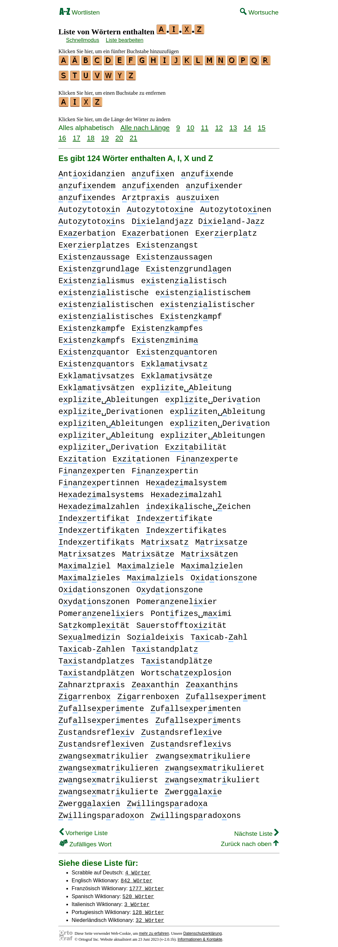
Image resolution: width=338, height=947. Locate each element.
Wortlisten (79, 12)
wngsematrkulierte (108, 789)
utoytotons (91, 218)
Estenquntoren (176, 349)
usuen (197, 194)
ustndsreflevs (191, 741)
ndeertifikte (174, 515)
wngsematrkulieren (108, 765)
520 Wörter (138, 893)
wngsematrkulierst (108, 777)
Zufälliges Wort (85, 841)
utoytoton (89, 206)
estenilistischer (207, 301)
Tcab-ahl (219, 634)
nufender (214, 183)
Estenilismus (96, 278)
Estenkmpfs (91, 337)
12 (219, 124)
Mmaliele (145, 563)
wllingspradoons (196, 812)
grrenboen (148, 694)
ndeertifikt (94, 515)
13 (233, 124)
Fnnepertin (165, 468)
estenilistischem (203, 290)
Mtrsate (221, 539)
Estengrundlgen (188, 266)
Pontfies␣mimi (191, 610)
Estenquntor (94, 349)
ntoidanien (91, 171)
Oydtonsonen (94, 598)
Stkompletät (94, 622)
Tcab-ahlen (91, 646)
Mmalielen (212, 563)
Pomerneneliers (101, 610)
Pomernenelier (176, 598)
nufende (207, 171)
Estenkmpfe (91, 325)
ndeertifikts (96, 539)
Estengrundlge (98, 266)
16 (62, 135)
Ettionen (141, 456)
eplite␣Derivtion (212, 396)
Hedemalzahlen (98, 503)
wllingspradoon (101, 812)
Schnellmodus (82, 40)
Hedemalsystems (101, 492)
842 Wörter (136, 877)
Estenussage (94, 254)
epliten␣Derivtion (220, 420)
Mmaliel (84, 563)
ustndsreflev (96, 729)
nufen (153, 171)
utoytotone (160, 206)
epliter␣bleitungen (212, 432)
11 (205, 124)
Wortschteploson (186, 670)
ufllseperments (198, 717)
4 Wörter (138, 869)
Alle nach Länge (145, 124)
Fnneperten (91, 468)
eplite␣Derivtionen (110, 408)
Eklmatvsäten (96, 385)
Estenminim (165, 337)
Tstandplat (165, 646)
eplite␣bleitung (186, 385)
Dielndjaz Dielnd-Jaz (198, 218)
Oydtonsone (169, 587)
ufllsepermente (101, 705)
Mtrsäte (148, 551)
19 (105, 135)
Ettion (82, 456)
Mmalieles (89, 575)
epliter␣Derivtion (108, 444)
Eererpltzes (94, 242)
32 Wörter (150, 917)
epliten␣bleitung (217, 408)
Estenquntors (96, 361)
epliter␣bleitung (106, 432)
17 (76, 135)
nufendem (87, 183)
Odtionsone (223, 575)
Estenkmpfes (167, 325)
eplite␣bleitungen (108, 396)
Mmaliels (155, 575)
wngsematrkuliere (203, 753)
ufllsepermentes (103, 717)
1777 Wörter (146, 885)
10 (190, 124)
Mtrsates (87, 551)
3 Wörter (137, 901)
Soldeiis (155, 634)
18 (90, 135)
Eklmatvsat (174, 361)
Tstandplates (96, 658)
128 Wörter (148, 909)
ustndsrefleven (101, 741)
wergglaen (89, 800)
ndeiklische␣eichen (198, 503)
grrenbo (84, 694)
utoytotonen (235, 206)
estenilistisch (183, 278)
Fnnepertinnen (98, 480)
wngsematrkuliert (212, 777)
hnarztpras (91, 682)
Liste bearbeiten (125, 40)
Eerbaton (87, 230)
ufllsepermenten (196, 705)
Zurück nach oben (250, 840)
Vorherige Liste (83, 830)
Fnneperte (207, 456)
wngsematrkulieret (214, 765)
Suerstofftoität (181, 622)
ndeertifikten (98, 527)
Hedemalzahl (186, 492)
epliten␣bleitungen (110, 420)
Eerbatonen (155, 230)
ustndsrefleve (181, 729)
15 (261, 124)
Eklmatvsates (96, 373)
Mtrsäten (209, 551)
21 (133, 135)
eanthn (155, 682)
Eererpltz (226, 230)
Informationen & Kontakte (200, 936)
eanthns (212, 682)
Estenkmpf (191, 313)
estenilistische (103, 290)
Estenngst (167, 242)
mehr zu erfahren (154, 930)
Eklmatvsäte (176, 373)
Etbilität (196, 444)
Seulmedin (89, 634)
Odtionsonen (94, 587)
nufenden (150, 183)
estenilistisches (105, 313)
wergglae (193, 789)
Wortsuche (259, 12)
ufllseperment (226, 694)
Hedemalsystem (186, 480)
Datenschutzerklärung (202, 930)
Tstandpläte (176, 658)
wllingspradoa (167, 800)
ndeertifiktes (186, 527)
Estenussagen (174, 254)
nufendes (87, 194)
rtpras (146, 194)
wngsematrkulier (103, 753)
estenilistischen (105, 301)
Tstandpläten (96, 670)
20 (119, 135)
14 (247, 124)
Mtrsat (164, 539)
